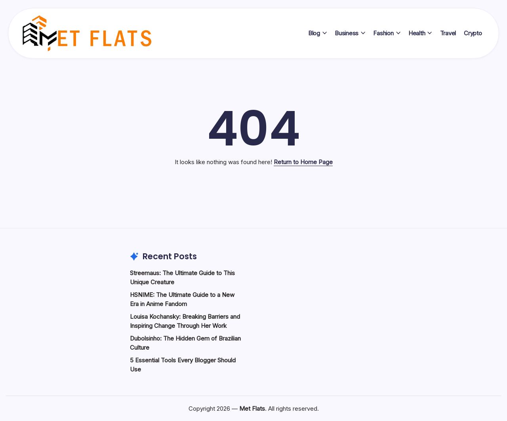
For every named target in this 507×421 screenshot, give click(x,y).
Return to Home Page (303, 162)
